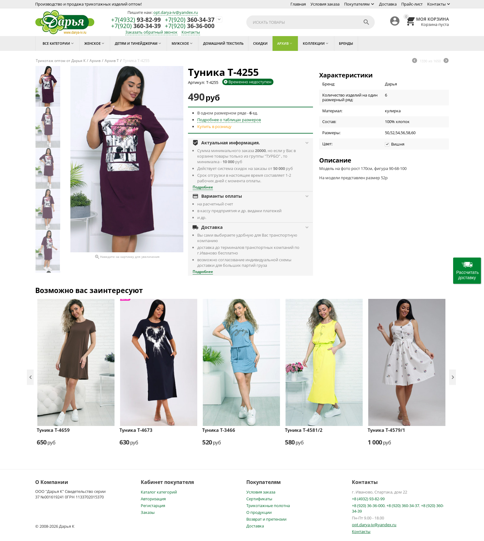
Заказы (148, 512)
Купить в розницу (214, 126)
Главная (298, 4)
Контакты (436, 4)
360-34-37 (190, 20)
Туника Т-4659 (53, 430)
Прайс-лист (412, 4)
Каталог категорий (159, 492)
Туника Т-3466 (218, 430)
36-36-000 (190, 26)
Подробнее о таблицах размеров (229, 119)
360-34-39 (136, 26)
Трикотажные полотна (268, 505)
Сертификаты (259, 499)
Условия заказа (325, 4)
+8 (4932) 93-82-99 (368, 499)
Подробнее (203, 187)
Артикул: (196, 82)
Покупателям (357, 4)
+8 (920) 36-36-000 (368, 505)
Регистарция (153, 505)
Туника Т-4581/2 (304, 430)
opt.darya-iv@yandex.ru (175, 12)
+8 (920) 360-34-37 (402, 505)
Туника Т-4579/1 (386, 430)
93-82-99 (136, 20)
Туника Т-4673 (135, 430)
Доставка (388, 4)
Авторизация (153, 499)
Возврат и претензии (266, 519)
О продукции (259, 512)
